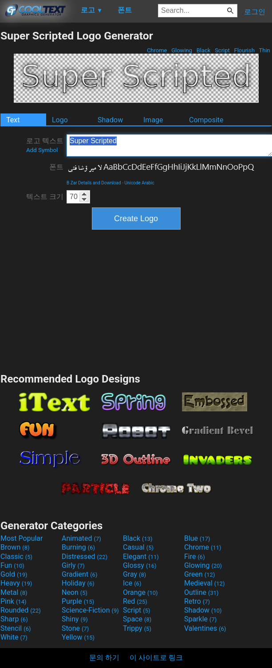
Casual (138, 547)
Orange (140, 592)
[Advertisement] (136, 300)
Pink (13, 601)
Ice (132, 583)
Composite (206, 120)
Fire (194, 556)
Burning (78, 547)
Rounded (20, 610)
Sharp (14, 619)
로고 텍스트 (44, 145)
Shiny (75, 619)
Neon (74, 592)
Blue (197, 538)
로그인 (254, 12)
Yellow (78, 637)
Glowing (181, 50)
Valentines (205, 628)
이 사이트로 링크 (156, 657)
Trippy (137, 628)
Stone (75, 628)
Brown (14, 547)
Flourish (244, 50)
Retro (197, 601)
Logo (60, 120)
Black (203, 50)
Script (222, 50)
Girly (73, 565)
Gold (14, 574)
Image (153, 120)
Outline (201, 592)
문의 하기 (104, 657)
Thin (264, 50)
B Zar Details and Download (94, 182)
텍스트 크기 (44, 196)
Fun (12, 565)
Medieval (204, 583)
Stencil (15, 628)
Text (13, 120)
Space (137, 619)
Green (199, 574)
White (14, 637)
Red (135, 601)
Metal (14, 592)
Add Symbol (42, 150)
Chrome (157, 50)
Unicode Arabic (139, 182)
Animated (81, 538)
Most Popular (21, 538)
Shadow (110, 120)
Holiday (78, 583)
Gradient (79, 574)
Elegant (141, 556)
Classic (16, 556)
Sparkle (200, 619)
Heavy (16, 583)
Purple (78, 601)
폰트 (56, 167)
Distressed (84, 556)
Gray (134, 574)
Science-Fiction (90, 610)
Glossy (140, 565)
